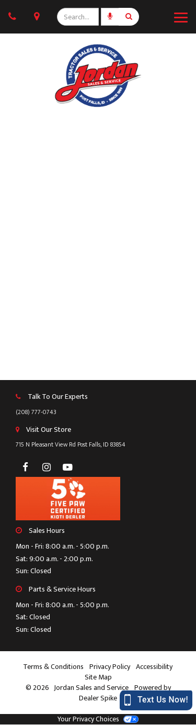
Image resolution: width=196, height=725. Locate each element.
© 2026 (40, 688)
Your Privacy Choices (97, 719)
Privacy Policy (109, 667)
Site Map (98, 677)
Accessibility (154, 667)
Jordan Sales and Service (92, 688)
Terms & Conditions (53, 667)
